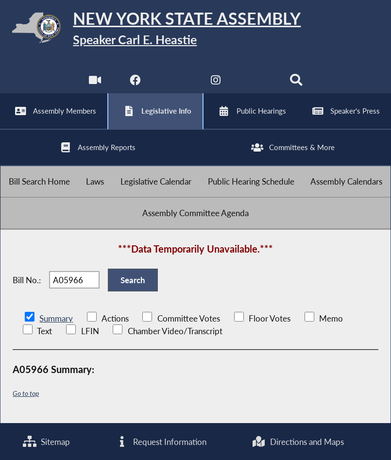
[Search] (296, 82)
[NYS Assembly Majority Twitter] (176, 82)
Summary (56, 318)
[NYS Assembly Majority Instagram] (215, 82)
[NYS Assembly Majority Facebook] (135, 82)
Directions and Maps (298, 442)
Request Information (160, 442)
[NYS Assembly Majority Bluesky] (256, 82)
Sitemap (46, 442)
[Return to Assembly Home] (195, 29)
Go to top (26, 393)
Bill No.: (27, 280)
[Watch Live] (95, 82)
